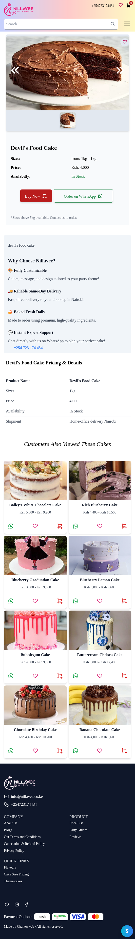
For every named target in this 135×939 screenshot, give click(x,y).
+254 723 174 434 (28, 348)
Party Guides (79, 830)
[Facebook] (27, 904)
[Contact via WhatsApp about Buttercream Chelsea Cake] (75, 676)
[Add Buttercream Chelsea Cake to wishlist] (100, 676)
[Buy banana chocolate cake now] (124, 751)
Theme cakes (13, 881)
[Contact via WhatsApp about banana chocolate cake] (75, 751)
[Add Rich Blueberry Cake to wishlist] (100, 526)
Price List (76, 823)
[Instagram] (17, 904)
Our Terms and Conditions (22, 837)
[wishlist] (121, 5)
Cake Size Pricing (16, 874)
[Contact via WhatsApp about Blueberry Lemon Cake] (75, 601)
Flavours (10, 867)
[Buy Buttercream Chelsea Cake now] (124, 676)
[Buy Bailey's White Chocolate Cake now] (60, 526)
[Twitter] (7, 904)
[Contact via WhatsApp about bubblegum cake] (11, 676)
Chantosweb (25, 926)
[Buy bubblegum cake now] (60, 676)
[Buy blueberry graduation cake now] (60, 601)
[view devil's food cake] (124, 41)
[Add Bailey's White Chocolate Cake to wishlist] (35, 526)
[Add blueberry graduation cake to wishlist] (35, 601)
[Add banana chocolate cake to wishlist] (100, 751)
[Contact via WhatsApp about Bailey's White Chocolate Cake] (11, 526)
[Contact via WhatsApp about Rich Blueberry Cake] (75, 526)
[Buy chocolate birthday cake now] (60, 751)
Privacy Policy (14, 851)
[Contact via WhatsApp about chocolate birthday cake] (11, 751)
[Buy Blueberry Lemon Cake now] (124, 601)
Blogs (8, 830)
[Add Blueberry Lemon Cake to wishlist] (100, 601)
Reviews (75, 837)
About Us (10, 823)
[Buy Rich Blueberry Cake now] (124, 526)
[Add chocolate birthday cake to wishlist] (35, 751)
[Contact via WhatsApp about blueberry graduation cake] (11, 601)
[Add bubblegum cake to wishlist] (35, 676)
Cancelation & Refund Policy (24, 844)
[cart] (128, 5)
